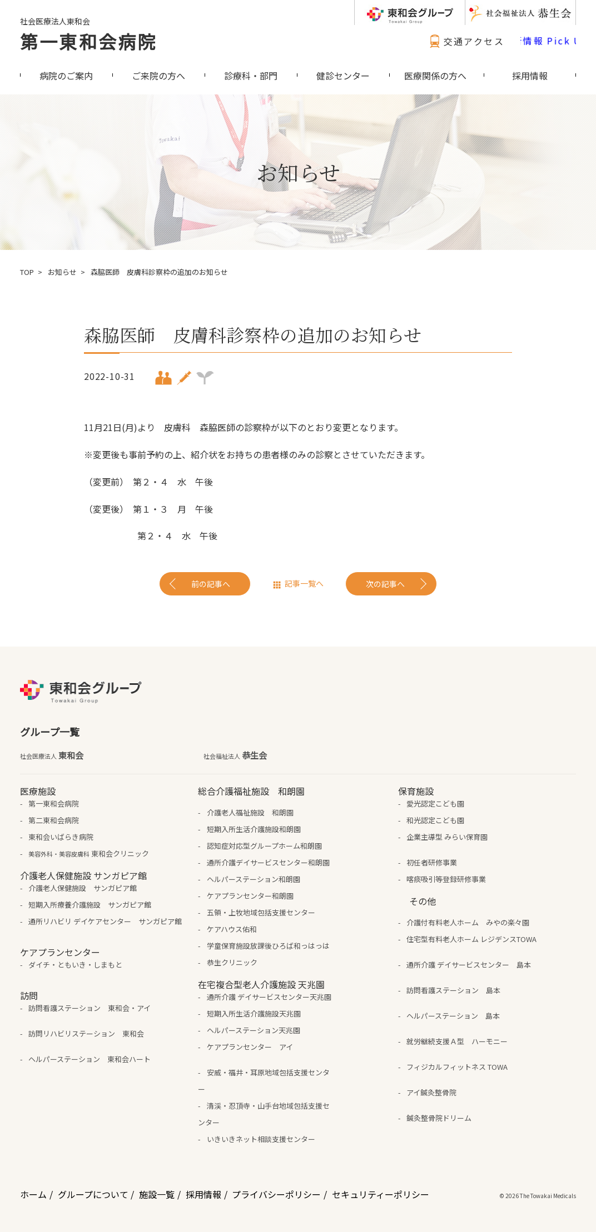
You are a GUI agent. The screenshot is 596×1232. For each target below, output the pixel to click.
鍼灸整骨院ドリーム (438, 1118)
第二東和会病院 (53, 820)
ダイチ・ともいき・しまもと (75, 964)
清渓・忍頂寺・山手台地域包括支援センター (263, 1114)
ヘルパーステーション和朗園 (253, 879)
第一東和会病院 (88, 41)
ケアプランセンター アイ (250, 1046)
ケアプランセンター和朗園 (250, 895)
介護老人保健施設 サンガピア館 (82, 888)
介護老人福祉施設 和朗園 (250, 812)
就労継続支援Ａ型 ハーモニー (457, 1041)
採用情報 (203, 1194)
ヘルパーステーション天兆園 (253, 1030)
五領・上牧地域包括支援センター (261, 912)
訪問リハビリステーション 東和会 (86, 1033)
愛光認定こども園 (435, 803)
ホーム (33, 1194)
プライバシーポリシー (276, 1194)
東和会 (51, 755)
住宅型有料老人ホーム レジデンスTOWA (471, 939)
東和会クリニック (88, 853)
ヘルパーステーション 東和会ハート (89, 1059)
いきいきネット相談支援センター (261, 1139)
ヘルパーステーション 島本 (453, 1015)
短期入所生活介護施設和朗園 (254, 829)
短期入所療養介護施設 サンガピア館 (89, 904)
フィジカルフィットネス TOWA (457, 1066)
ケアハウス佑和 (232, 929)
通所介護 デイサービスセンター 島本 (468, 964)
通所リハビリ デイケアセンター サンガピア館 (105, 921)
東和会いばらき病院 (60, 837)
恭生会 (235, 755)
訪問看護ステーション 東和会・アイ (89, 1008)
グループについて (93, 1194)
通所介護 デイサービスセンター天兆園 (269, 996)
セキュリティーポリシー (380, 1194)
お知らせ (62, 272)
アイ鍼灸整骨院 (431, 1092)
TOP (27, 272)
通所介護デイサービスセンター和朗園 (268, 862)
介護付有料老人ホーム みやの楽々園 (467, 922)
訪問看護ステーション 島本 (453, 990)
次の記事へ (385, 583)
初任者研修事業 (431, 862)
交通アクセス (465, 41)
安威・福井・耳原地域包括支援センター (263, 1080)
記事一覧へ (304, 583)
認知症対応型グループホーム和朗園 (264, 845)
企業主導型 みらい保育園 (447, 837)
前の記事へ (210, 583)
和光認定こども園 (435, 820)
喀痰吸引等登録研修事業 (446, 879)
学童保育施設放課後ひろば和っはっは (268, 945)
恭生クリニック (232, 962)
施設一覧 (157, 1194)
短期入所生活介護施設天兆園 (254, 1013)
